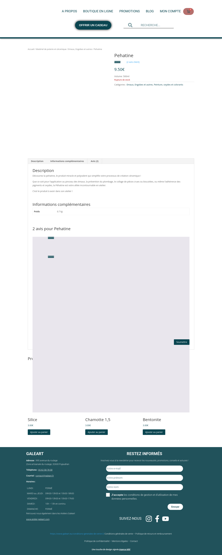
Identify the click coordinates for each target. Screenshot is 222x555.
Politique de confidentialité (96, 540)
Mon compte (170, 12)
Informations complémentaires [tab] (67, 160)
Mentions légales (120, 540)
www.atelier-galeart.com (37, 518)
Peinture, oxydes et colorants (168, 84)
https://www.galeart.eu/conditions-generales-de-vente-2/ (77, 532)
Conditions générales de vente (119, 532)
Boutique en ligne (98, 12)
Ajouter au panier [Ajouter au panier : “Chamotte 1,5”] (96, 431)
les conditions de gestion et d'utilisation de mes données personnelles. (144, 495)
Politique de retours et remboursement (153, 532)
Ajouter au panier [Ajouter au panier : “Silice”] (39, 431)
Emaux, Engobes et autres (80, 49)
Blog (150, 12)
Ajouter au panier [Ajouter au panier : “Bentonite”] (154, 431)
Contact (134, 540)
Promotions (129, 12)
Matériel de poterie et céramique (51, 49)
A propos (69, 12)
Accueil (31, 49)
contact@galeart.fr (45, 474)
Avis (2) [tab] (95, 160)
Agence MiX (124, 548)
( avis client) (133, 62)
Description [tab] (37, 160)
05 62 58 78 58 (45, 469)
